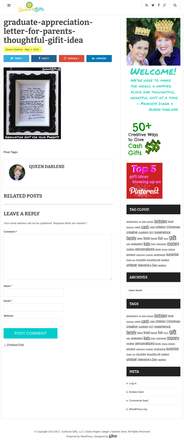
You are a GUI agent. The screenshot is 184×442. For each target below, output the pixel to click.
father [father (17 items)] (140, 238)
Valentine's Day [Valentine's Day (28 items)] (147, 265)
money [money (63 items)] (173, 243)
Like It (44, 58)
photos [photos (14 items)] (164, 249)
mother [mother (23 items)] (130, 249)
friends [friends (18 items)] (154, 238)
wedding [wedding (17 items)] (162, 265)
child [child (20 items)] (152, 227)
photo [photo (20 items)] (158, 249)
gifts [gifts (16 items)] (128, 244)
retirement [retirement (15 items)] (140, 255)
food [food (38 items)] (146, 238)
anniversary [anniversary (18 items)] (132, 221)
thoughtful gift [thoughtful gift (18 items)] (153, 260)
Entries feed (136, 391)
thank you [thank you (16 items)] (130, 260)
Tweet (16, 58)
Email (8, 300)
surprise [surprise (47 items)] (172, 254)
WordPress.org (138, 409)
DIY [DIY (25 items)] (151, 232)
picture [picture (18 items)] (171, 249)
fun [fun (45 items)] (160, 238)
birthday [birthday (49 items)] (160, 221)
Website (8, 315)
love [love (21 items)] (153, 244)
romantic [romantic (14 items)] (149, 255)
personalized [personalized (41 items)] (144, 249)
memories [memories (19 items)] (161, 244)
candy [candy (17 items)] (138, 227)
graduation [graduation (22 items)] (137, 243)
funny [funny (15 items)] (166, 238)
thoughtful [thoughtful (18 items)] (141, 260)
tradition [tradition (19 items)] (165, 260)
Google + (71, 58)
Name (8, 286)
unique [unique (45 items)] (131, 265)
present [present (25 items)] (130, 254)
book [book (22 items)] (170, 221)
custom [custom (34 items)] (143, 232)
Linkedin (99, 58)
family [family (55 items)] (131, 238)
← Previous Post (14, 344)
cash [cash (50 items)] (145, 226)
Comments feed (138, 400)
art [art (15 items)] (140, 222)
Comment (10, 231)
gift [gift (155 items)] (172, 237)
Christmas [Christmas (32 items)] (173, 227)
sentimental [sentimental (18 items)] (159, 255)
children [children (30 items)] (160, 226)
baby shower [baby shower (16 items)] (148, 222)
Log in (133, 383)
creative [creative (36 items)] (132, 232)
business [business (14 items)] (130, 227)
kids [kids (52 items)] (147, 243)
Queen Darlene (13, 49)
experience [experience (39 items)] (162, 232)
